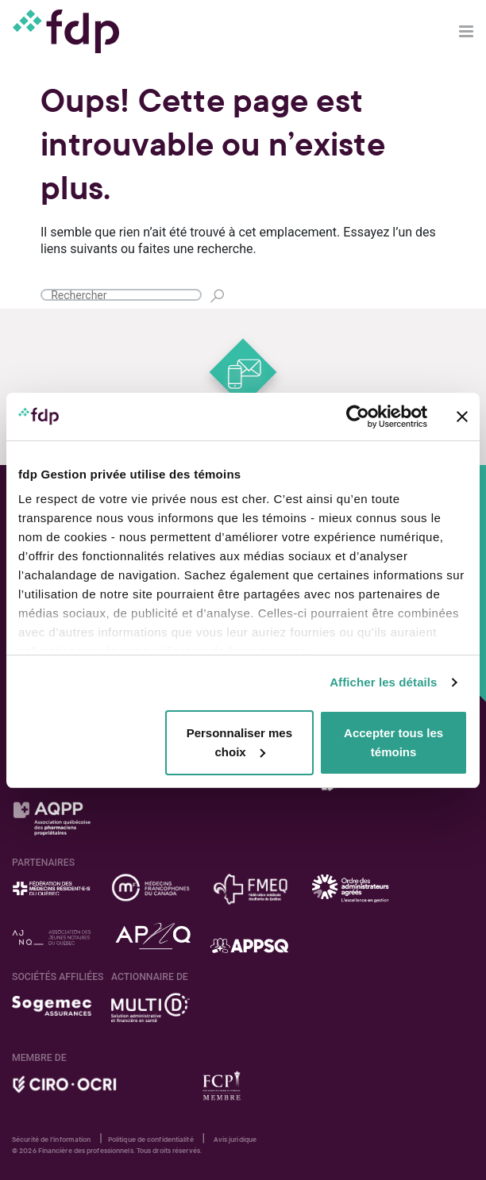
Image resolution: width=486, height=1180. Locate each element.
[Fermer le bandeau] (462, 416)
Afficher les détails (383, 682)
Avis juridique (235, 1139)
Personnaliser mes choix (239, 742)
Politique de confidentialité (151, 1139)
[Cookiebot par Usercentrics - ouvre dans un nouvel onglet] (357, 417)
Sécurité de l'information (51, 1139)
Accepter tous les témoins (393, 742)
